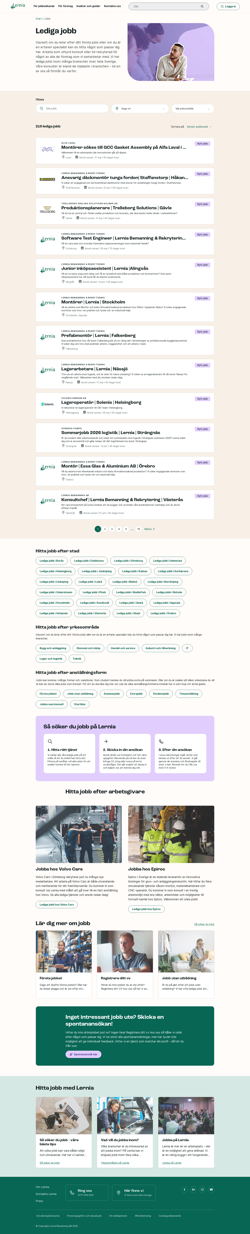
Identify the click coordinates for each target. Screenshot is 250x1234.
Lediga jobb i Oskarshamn (56, 592)
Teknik (77, 658)
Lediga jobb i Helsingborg (55, 571)
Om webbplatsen (118, 1215)
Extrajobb (136, 693)
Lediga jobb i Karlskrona (173, 571)
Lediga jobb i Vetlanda (54, 613)
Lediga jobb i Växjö (128, 613)
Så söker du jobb (204, 924)
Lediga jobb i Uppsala (167, 602)
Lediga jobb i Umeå (131, 602)
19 (138, 529)
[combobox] (140, 108)
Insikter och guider (88, 6)
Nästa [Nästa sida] (149, 529)
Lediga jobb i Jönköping (97, 571)
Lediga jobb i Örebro (163, 613)
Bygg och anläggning (53, 648)
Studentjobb (161, 693)
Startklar (80, 704)
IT (187, 648)
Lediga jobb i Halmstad (167, 560)
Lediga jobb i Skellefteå (131, 592)
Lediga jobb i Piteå (94, 592)
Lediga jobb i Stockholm (55, 602)
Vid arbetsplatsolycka (47, 1215)
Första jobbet (48, 693)
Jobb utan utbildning (80, 693)
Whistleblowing (143, 1215)
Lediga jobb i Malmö (125, 581)
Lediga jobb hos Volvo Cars (57, 904)
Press (39, 1201)
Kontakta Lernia (46, 1194)
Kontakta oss (112, 6)
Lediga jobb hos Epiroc (146, 909)
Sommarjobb (112, 693)
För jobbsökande (44, 6)
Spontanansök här (83, 1054)
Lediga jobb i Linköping (54, 581)
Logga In (228, 6)
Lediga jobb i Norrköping (163, 581)
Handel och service (123, 648)
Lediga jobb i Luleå (90, 581)
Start (39, 18)
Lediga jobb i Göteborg (128, 560)
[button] (202, 6)
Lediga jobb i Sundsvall (94, 602)
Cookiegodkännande (170, 1215)
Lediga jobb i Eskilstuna (89, 560)
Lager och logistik (51, 658)
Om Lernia (42, 1187)
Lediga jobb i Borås (52, 560)
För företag (65, 6)
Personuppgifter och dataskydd (84, 1215)
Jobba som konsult (52, 704)
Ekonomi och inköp (88, 648)
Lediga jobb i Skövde (169, 592)
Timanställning (188, 693)
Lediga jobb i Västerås (92, 613)
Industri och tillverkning (161, 648)
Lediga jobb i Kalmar (134, 571)
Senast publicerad (199, 126)
